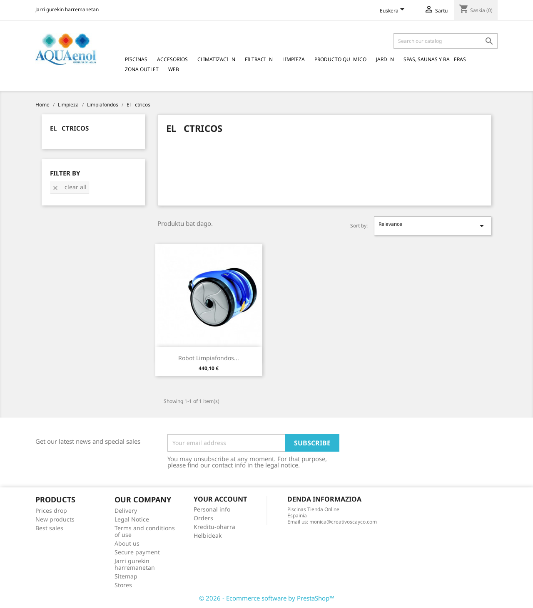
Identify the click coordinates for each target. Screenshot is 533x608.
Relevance (433, 225)
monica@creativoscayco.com (343, 521)
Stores (123, 585)
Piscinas (136, 59)
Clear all (69, 187)
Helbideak (208, 535)
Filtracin (259, 59)
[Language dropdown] (393, 11)
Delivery (126, 510)
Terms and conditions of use (145, 531)
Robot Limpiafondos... (208, 358)
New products (55, 519)
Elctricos (69, 128)
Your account (220, 499)
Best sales (49, 528)
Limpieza (293, 59)
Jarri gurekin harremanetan (67, 9)
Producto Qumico (340, 59)
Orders (203, 518)
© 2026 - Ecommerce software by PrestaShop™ (266, 598)
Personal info (212, 509)
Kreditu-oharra (214, 527)
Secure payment (137, 552)
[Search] (446, 41)
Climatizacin (216, 59)
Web (173, 69)
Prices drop (51, 510)
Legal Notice (132, 519)
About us (127, 543)
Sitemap (126, 576)
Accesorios (172, 59)
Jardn (385, 59)
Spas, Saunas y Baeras (434, 59)
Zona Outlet (142, 69)
